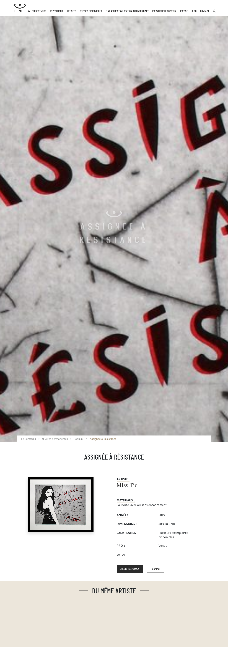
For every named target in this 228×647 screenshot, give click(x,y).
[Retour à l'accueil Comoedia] (20, 8)
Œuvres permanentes (55, 438)
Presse (184, 11)
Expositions (56, 11)
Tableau (79, 438)
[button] (214, 12)
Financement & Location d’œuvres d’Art (127, 11)
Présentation (39, 11)
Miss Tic (127, 485)
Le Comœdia (28, 438)
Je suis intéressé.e (129, 569)
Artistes (71, 11)
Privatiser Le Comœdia (164, 11)
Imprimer (155, 569)
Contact (204, 11)
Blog (193, 11)
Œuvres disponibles (91, 11)
